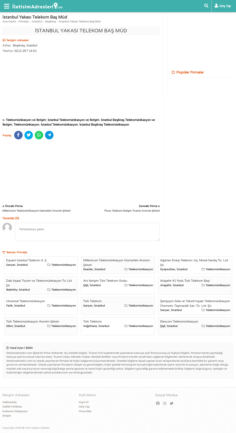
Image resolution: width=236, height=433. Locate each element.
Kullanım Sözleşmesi (14, 411)
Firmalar (24, 21)
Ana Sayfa (9, 21)
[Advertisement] (81, 85)
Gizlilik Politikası (12, 406)
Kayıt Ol (83, 402)
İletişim (6, 415)
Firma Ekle (85, 411)
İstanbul (37, 21)
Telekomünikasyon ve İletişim (26, 120)
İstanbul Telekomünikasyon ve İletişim (73, 120)
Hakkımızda (9, 402)
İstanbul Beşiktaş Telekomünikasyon (104, 124)
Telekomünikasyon (26, 124)
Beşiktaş (50, 21)
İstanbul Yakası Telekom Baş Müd (80, 21)
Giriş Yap (84, 406)
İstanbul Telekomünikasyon (59, 124)
